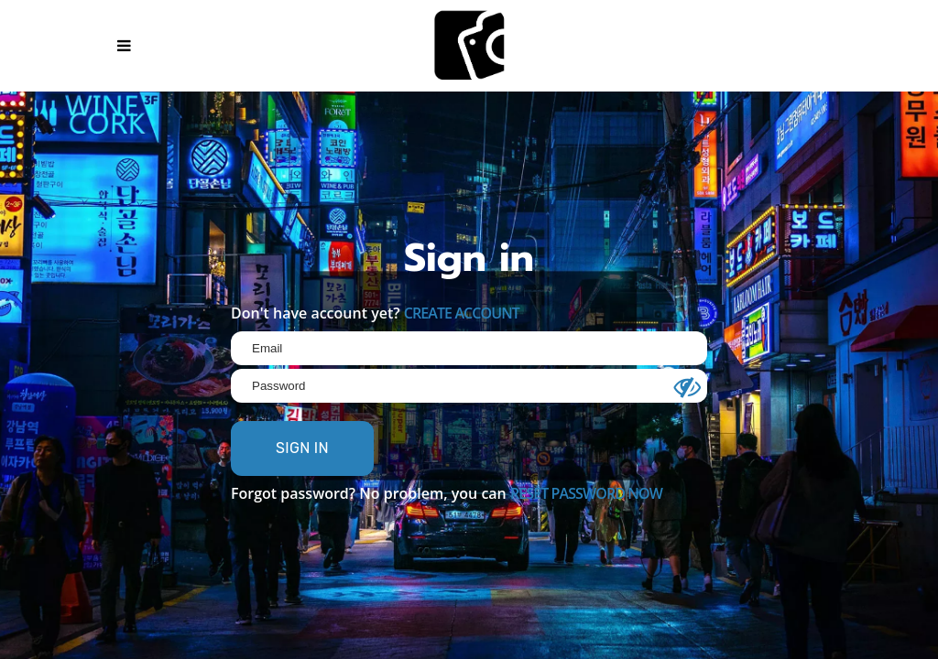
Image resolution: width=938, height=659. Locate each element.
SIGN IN (302, 448)
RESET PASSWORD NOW (586, 493)
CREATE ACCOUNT (461, 313)
